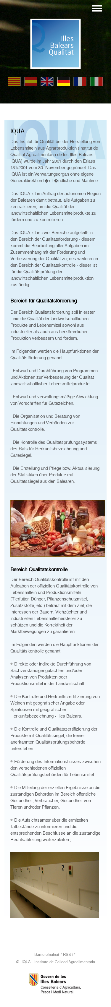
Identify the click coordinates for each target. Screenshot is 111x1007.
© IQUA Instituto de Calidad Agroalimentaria (55, 962)
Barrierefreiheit (46, 954)
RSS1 (68, 954)
